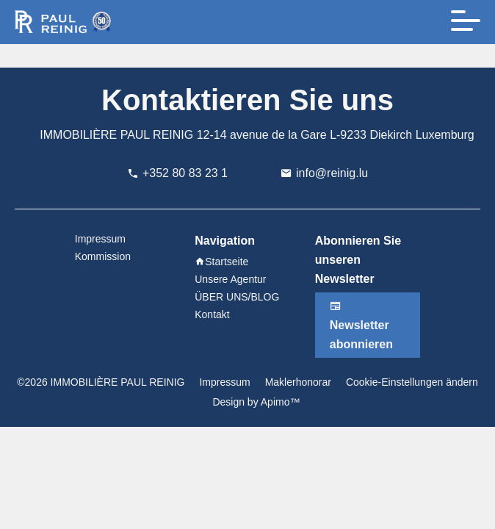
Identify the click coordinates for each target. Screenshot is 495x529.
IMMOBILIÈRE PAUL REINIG (116, 135)
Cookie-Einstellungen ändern (412, 382)
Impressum (224, 382)
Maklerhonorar (298, 382)
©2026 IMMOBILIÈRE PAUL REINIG (100, 382)
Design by (255, 402)
